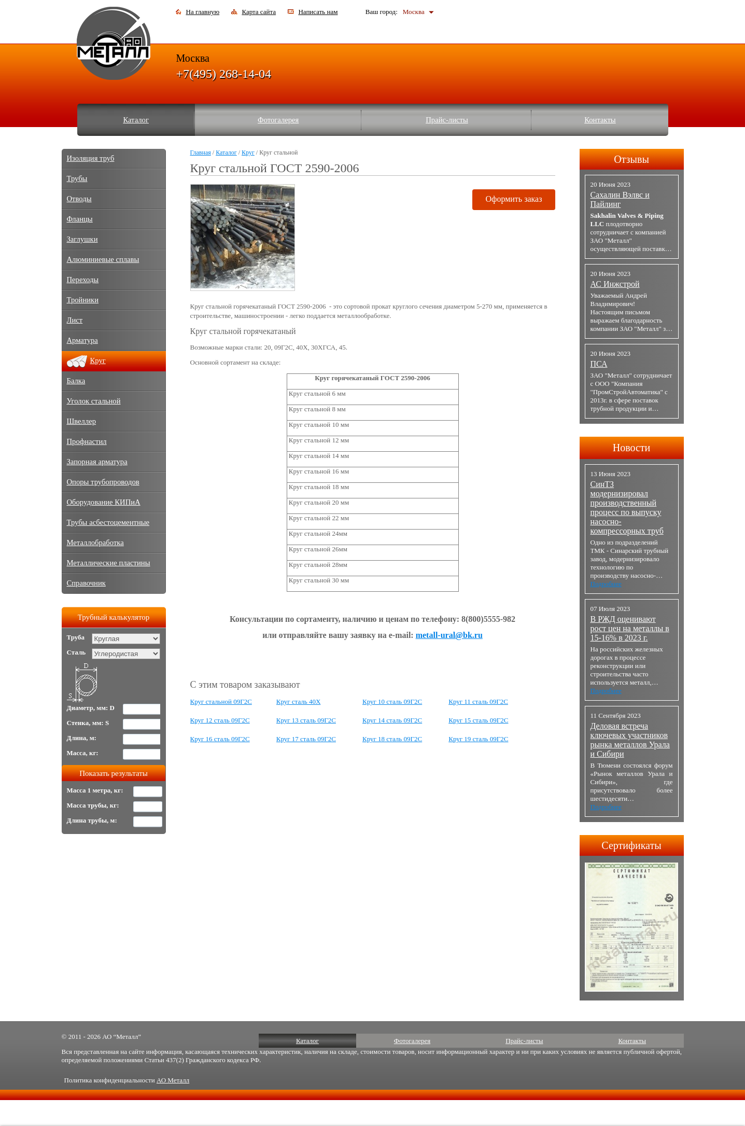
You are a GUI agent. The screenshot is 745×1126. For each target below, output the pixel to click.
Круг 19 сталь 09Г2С (478, 739)
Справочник (86, 583)
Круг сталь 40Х (298, 701)
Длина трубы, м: (92, 820)
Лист (75, 320)
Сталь (76, 652)
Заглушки (82, 239)
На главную (203, 12)
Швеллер (81, 421)
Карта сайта (259, 12)
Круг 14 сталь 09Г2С (392, 720)
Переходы (83, 279)
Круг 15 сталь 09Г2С (478, 720)
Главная (200, 152)
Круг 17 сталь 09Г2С (306, 739)
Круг (248, 152)
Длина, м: (81, 738)
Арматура (82, 340)
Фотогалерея (278, 120)
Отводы (79, 198)
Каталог (136, 120)
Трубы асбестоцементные (108, 522)
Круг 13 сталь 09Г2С (306, 720)
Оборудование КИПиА (103, 502)
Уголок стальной (94, 401)
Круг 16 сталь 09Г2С (220, 739)
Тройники (83, 300)
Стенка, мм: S (88, 723)
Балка (76, 381)
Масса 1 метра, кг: (95, 790)
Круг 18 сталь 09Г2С (392, 739)
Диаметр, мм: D (91, 708)
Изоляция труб (91, 158)
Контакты (600, 120)
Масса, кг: (83, 753)
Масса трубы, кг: (93, 805)
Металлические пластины (108, 563)
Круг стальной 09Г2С (221, 701)
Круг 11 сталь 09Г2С (478, 701)
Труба (76, 637)
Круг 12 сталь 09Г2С (220, 720)
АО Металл (173, 1080)
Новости (632, 447)
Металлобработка (95, 542)
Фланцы (80, 219)
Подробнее (606, 584)
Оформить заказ (513, 198)
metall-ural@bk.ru (449, 635)
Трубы (77, 178)
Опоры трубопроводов (103, 482)
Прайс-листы (447, 120)
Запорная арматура (97, 461)
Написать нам (318, 12)
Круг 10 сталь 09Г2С (392, 701)
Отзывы (631, 159)
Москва (414, 12)
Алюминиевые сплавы (103, 259)
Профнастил (87, 441)
